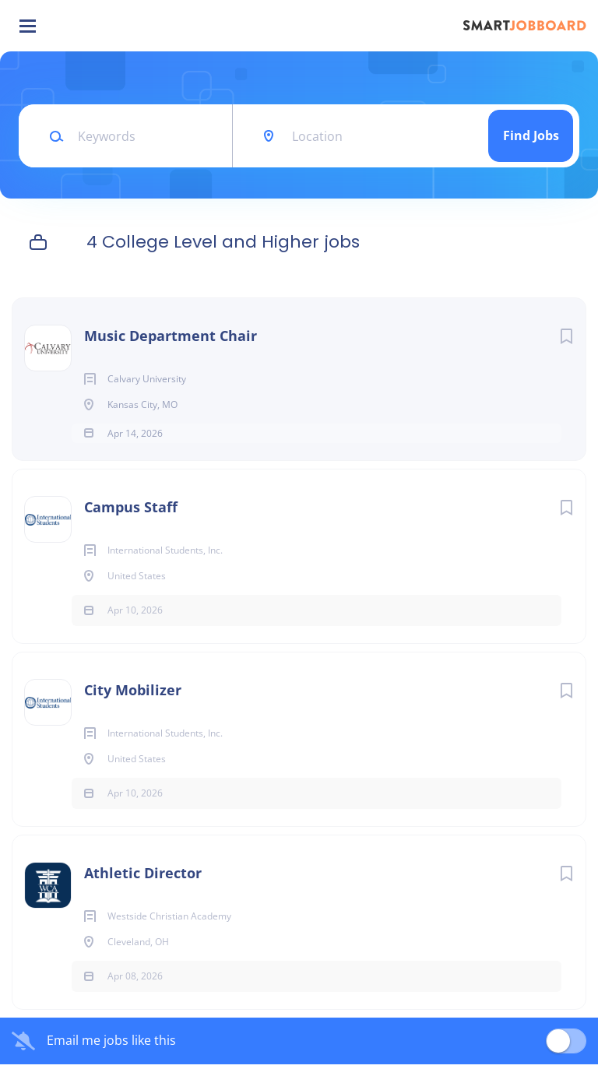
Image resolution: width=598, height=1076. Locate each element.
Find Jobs (531, 135)
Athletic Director (143, 884)
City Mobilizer (132, 701)
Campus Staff (131, 518)
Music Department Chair (170, 335)
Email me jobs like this (111, 1052)
